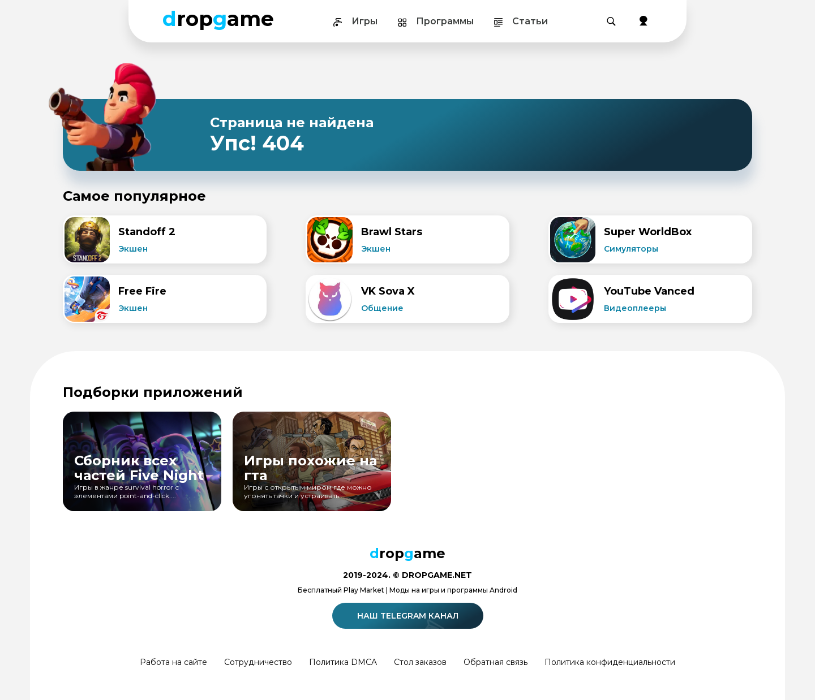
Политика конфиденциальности (609, 662)
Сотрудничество (258, 662)
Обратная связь (495, 662)
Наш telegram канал (409, 616)
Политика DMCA (343, 662)
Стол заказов (420, 662)
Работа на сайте (173, 662)
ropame (218, 18)
